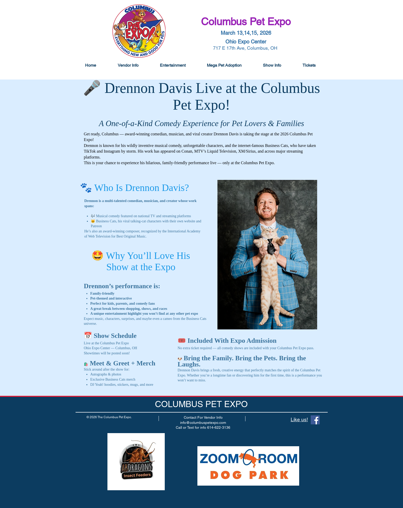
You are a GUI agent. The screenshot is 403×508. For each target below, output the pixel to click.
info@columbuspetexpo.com (203, 423)
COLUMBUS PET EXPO (201, 404)
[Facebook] (315, 419)
